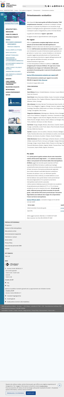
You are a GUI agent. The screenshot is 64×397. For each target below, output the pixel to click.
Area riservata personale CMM (13, 246)
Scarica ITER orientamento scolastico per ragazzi (41, 75)
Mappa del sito (27, 310)
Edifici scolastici (11, 52)
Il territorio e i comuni (11, 237)
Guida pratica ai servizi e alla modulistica (18, 302)
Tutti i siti (7, 256)
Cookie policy (43, 386)
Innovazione (9, 32)
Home (1, 10)
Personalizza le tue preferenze (15, 393)
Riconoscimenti (43, 310)
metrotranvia (10, 89)
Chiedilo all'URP (9, 280)
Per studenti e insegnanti (25, 10)
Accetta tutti (30, 393)
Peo (8, 286)
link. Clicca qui (43, 80)
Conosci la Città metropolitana (13, 228)
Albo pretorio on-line (10, 231)
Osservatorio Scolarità (13, 71)
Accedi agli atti (11, 299)
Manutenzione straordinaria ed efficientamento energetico (14, 59)
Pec (8, 283)
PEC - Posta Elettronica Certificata (50, 306)
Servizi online (8, 240)
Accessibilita (5, 310)
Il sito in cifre (51, 310)
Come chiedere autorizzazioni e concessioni (11, 83)
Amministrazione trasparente (13, 234)
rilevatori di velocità (12, 87)
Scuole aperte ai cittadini (14, 50)
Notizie (8, 95)
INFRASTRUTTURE (8, 10)
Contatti (11, 310)
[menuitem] (15, 29)
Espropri (8, 79)
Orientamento (36, 10)
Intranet (7, 248)
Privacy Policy (8, 243)
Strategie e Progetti (12, 37)
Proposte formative (13, 46)
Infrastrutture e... (12, 29)
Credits (15, 310)
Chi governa (8, 225)
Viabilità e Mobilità (12, 34)
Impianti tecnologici (12, 55)
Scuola (16, 10)
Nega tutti (60, 385)
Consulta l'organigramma (14, 296)
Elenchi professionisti (13, 92)
